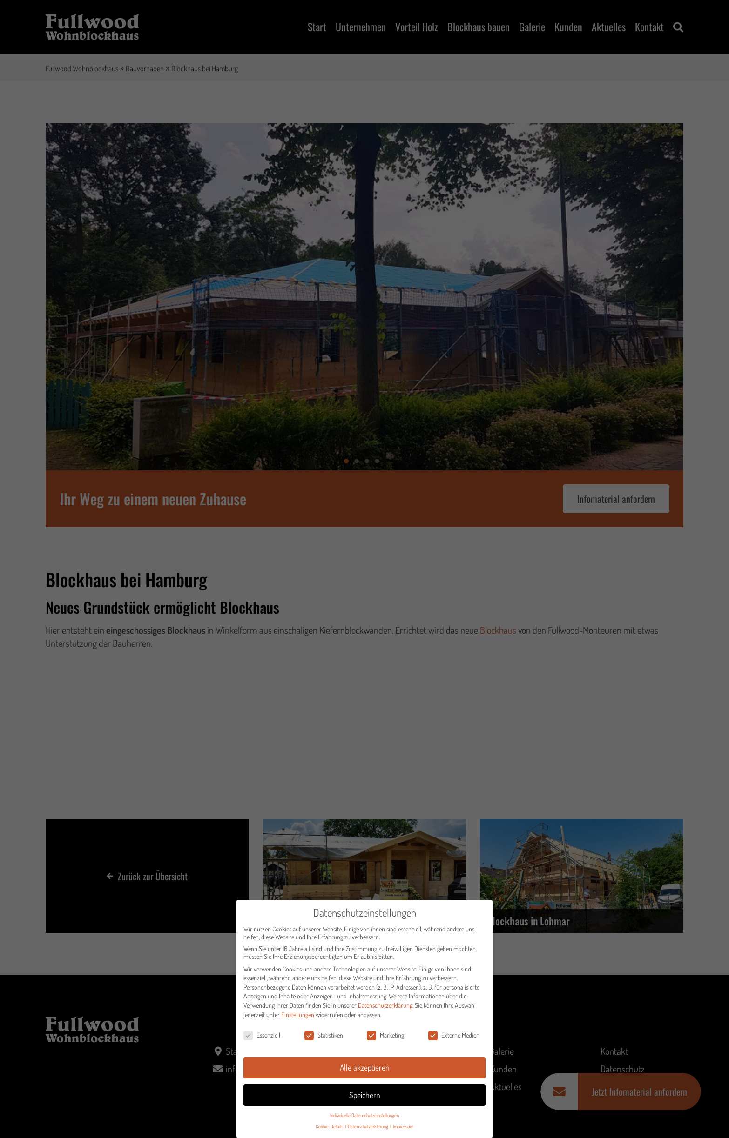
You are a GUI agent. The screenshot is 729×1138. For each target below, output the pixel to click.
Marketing (385, 1037)
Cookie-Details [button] (330, 1128)
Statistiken (323, 1037)
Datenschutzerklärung (385, 1007)
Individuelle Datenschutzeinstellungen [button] (364, 1117)
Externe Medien (453, 1037)
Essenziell (261, 1037)
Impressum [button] (403, 1128)
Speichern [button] (364, 1096)
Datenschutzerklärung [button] (368, 1128)
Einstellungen (297, 1016)
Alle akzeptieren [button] (365, 1069)
